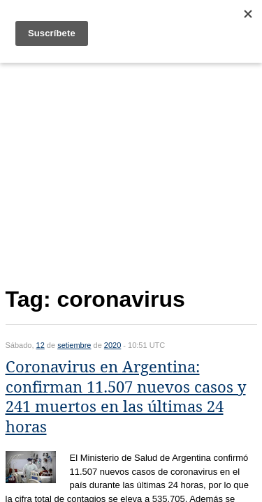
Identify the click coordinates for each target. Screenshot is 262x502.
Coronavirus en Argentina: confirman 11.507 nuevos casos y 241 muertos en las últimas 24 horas (126, 397)
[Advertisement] (131, 172)
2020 (112, 345)
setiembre (74, 345)
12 (40, 345)
